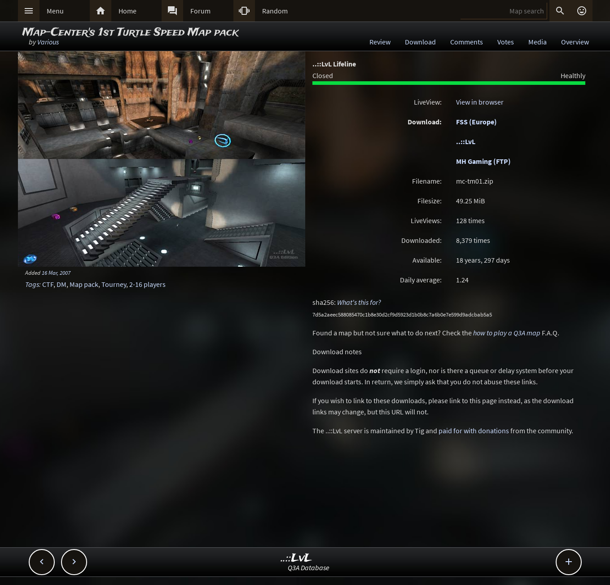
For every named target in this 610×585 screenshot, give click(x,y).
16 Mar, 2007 (56, 272)
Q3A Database (308, 567)
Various (48, 41)
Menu (55, 10)
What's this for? (359, 302)
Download (420, 41)
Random (275, 10)
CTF (47, 284)
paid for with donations (474, 430)
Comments (466, 41)
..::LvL (465, 141)
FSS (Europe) (476, 121)
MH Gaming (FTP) (483, 161)
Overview (575, 41)
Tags (32, 284)
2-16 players (147, 284)
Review (380, 41)
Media (537, 41)
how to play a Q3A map (506, 332)
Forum (200, 10)
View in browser (480, 101)
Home (127, 10)
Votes (505, 41)
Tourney (113, 284)
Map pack (84, 284)
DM (61, 284)
